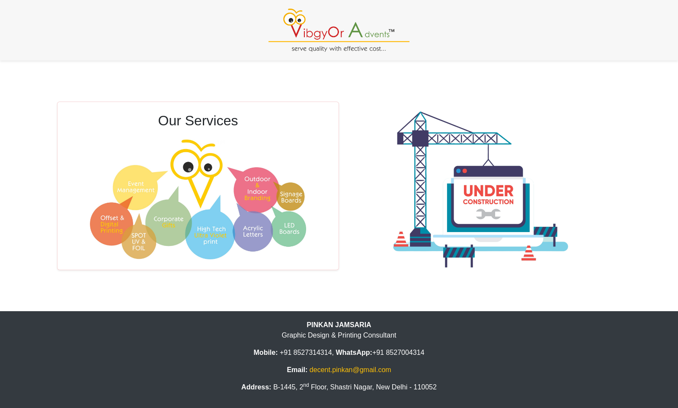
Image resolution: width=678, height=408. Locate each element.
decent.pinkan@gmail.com (350, 369)
